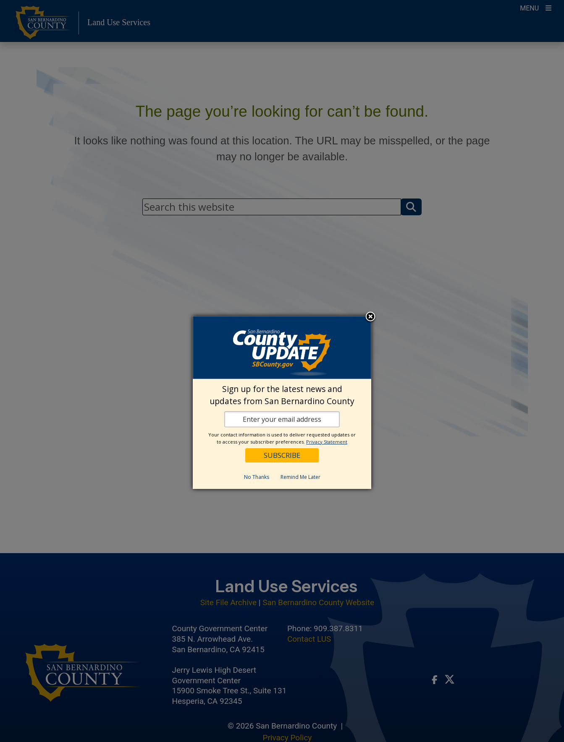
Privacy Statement (326, 442)
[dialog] (282, 402)
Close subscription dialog (370, 317)
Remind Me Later (300, 477)
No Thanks (256, 477)
